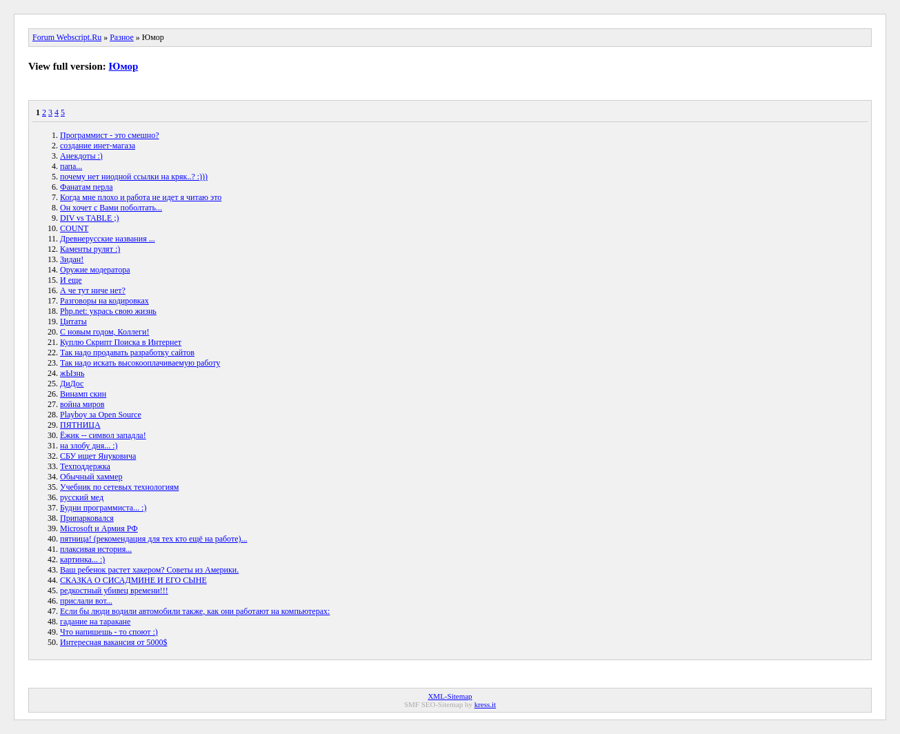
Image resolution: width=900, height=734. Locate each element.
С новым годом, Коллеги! (104, 332)
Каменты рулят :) (90, 249)
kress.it (485, 704)
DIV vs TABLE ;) (89, 218)
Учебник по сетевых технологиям (119, 487)
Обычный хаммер (91, 477)
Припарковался (87, 518)
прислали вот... (86, 601)
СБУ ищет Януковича (98, 456)
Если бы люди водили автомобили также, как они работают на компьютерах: (195, 611)
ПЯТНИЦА (80, 425)
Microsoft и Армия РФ (99, 528)
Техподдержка (85, 466)
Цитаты (73, 321)
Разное (122, 37)
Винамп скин (83, 394)
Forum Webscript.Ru (66, 37)
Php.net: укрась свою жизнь (108, 311)
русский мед (81, 497)
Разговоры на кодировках (104, 301)
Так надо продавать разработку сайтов (127, 352)
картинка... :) (82, 559)
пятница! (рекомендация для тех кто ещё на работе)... (154, 539)
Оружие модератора (95, 270)
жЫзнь (72, 373)
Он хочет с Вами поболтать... (111, 207)
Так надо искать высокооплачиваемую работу (140, 363)
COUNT (74, 228)
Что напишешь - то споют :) (109, 632)
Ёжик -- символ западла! (103, 435)
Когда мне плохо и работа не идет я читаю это (140, 197)
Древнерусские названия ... (107, 239)
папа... (71, 166)
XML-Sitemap (450, 696)
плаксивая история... (96, 549)
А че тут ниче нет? (93, 290)
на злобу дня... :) (89, 445)
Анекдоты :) (81, 156)
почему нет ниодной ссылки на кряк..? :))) (134, 176)
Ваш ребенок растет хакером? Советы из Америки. (149, 570)
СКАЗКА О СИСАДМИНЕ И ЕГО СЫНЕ (133, 580)
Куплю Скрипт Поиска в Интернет (120, 342)
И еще (71, 280)
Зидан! (71, 259)
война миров (82, 404)
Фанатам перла (86, 187)
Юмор (124, 66)
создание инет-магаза (97, 145)
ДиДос (71, 383)
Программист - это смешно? (109, 135)
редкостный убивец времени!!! (114, 590)
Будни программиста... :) (103, 508)
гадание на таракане (95, 621)
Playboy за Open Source (100, 414)
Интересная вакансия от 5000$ (113, 642)
